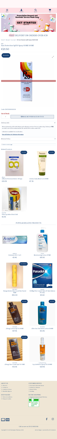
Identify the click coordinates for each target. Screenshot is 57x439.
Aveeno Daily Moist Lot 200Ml (38, 179)
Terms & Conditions (6, 397)
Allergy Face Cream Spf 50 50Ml (15, 364)
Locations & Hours (6, 389)
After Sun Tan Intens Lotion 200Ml (42, 328)
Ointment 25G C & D (14, 255)
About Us (4, 385)
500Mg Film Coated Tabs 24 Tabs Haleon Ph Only (42, 291)
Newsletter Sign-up (6, 391)
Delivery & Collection (34, 387)
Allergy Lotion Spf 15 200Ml (15, 328)
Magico (40, 430)
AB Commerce (52, 430)
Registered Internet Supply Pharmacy (38, 397)
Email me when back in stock (32, 116)
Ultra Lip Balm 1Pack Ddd (10, 214)
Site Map (31, 391)
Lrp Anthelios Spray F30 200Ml (42, 364)
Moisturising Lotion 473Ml (42, 255)
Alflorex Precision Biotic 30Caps (12, 179)
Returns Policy (33, 389)
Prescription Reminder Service (36, 385)
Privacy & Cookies (6, 399)
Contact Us (4, 387)
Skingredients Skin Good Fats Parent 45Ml (14, 291)
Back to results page (7, 144)
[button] (53, 57)
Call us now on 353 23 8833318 (28, 426)
